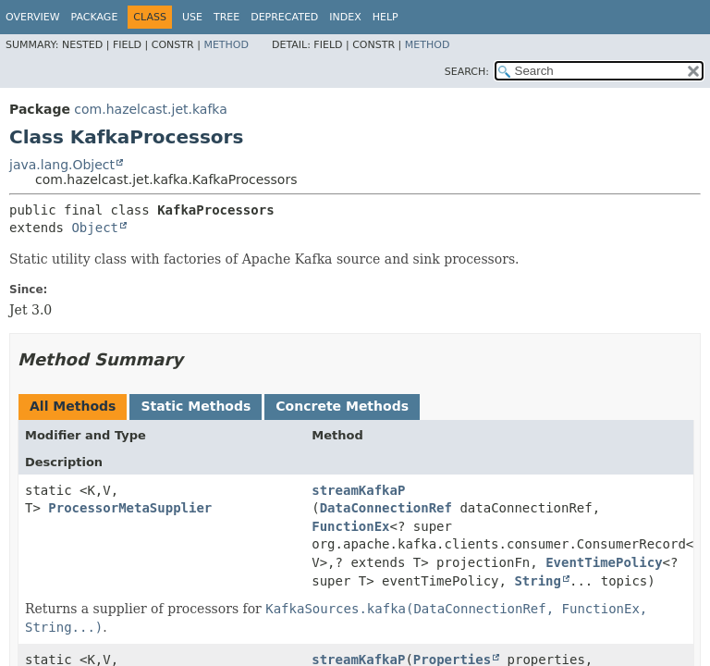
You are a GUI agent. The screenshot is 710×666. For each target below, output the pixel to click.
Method (226, 45)
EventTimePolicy (603, 562)
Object (94, 227)
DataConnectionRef (386, 507)
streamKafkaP (358, 490)
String (537, 581)
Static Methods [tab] (196, 406)
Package (94, 17)
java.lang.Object (62, 164)
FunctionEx (350, 526)
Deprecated (284, 17)
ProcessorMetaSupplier (130, 507)
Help (385, 17)
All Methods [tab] (73, 406)
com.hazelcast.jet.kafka (150, 109)
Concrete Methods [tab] (342, 406)
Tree (226, 17)
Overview (33, 17)
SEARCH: (467, 72)
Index (345, 17)
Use (192, 17)
